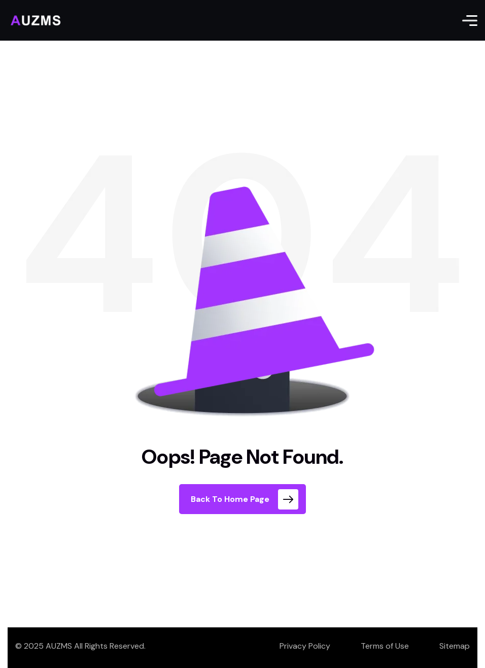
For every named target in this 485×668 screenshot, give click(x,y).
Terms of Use (385, 646)
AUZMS (59, 646)
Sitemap (454, 646)
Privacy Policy (305, 646)
